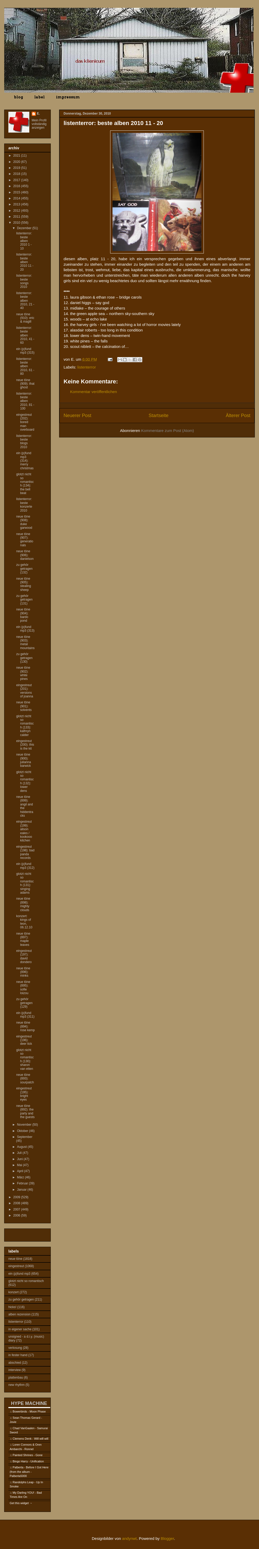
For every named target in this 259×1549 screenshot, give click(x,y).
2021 (17, 155)
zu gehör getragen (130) (24, 657)
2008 (17, 1203)
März (21, 1177)
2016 (17, 186)
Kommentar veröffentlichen (93, 391)
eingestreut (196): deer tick (24, 1040)
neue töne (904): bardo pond (23, 615)
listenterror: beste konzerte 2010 (24, 504)
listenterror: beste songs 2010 (24, 281)
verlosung (15, 1348)
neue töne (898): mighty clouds (23, 904)
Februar (23, 1183)
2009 (17, 1197)
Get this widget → (21, 1503)
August (22, 1147)
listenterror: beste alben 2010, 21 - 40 (25, 300)
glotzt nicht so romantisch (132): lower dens (25, 781)
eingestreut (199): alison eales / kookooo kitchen (24, 831)
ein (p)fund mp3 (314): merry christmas (24, 460)
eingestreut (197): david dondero (24, 956)
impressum (68, 97)
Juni (20, 1159)
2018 (17, 174)
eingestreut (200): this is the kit (25, 744)
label (39, 97)
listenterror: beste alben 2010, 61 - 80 (25, 366)
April (20, 1171)
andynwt (129, 1538)
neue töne (15, 1259)
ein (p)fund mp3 (19, 1273)
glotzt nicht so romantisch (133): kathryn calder (25, 725)
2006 (17, 1215)
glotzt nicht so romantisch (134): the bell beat (25, 483)
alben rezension (19, 1314)
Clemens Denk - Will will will (30, 1438)
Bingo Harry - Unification (28, 1461)
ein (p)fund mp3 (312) (25, 865)
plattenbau (15, 1377)
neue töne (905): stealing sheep (23, 584)
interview (14, 1370)
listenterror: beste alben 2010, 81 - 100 (25, 401)
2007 (17, 1209)
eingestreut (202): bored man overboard (25, 422)
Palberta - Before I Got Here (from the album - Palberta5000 (29, 1471)
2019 (17, 168)
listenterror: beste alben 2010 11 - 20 (24, 262)
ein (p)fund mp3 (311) (25, 1014)
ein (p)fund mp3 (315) (25, 350)
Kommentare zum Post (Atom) (167, 430)
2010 (17, 222)
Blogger (167, 1538)
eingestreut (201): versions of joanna (24, 690)
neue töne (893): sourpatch (25, 1078)
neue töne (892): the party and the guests (25, 1111)
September (24, 1137)
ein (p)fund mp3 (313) (25, 628)
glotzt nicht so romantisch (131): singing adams (25, 883)
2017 (17, 180)
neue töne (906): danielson (24, 555)
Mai (20, 1165)
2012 (17, 210)
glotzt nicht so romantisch (26, 1281)
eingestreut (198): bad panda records (25, 852)
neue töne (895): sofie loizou (23, 987)
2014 (17, 198)
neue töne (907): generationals (24, 539)
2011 (17, 216)
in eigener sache (19, 1329)
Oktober (23, 1131)
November (24, 1124)
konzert (13, 1292)
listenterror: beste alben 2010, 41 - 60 (25, 335)
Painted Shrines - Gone (27, 1455)
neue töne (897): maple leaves (23, 939)
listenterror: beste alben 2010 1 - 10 (24, 241)
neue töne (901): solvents (24, 706)
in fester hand (17, 1355)
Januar (22, 1189)
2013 (17, 204)
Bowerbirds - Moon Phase (29, 1411)
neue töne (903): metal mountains (25, 642)
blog (18, 97)
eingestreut (16, 1266)
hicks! (12, 1307)
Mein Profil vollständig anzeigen (39, 123)
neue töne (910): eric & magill (25, 318)
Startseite (158, 415)
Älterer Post (238, 415)
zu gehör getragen (21, 1299)
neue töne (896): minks (23, 972)
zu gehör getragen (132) (24, 568)
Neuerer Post (77, 415)
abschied (14, 1362)
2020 (17, 162)
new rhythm (16, 1385)
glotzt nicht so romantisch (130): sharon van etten (25, 1059)
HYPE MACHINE (29, 1403)
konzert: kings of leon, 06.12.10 (24, 921)
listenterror (86, 367)
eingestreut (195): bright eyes (24, 1094)
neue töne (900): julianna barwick (23, 760)
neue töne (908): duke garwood (24, 522)
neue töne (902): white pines (23, 673)
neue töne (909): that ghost (25, 383)
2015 (17, 192)
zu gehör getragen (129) (24, 1002)
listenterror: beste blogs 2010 (24, 441)
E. (38, 113)
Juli (19, 1153)
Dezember (24, 228)
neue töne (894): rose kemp (25, 1026)
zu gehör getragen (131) (24, 599)
